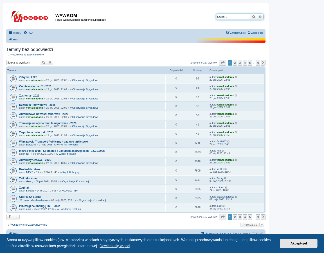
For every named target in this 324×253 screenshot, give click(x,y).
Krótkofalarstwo (29, 169)
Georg (29, 181)
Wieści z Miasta (67, 153)
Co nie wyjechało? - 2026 (35, 86)
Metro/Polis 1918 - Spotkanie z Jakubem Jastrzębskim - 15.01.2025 (62, 150)
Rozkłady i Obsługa (70, 209)
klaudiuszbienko (39, 200)
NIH (28, 153)
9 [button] (258, 62)
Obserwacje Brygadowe (85, 80)
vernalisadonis (34, 80)
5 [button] (250, 62)
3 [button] (240, 62)
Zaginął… (25, 187)
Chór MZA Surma (30, 196)
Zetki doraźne (28, 178)
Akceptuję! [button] (298, 243)
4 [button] (245, 62)
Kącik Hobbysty (71, 172)
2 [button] (235, 62)
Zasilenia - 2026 (29, 95)
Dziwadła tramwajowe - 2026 (37, 104)
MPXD (29, 172)
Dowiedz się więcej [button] (115, 246)
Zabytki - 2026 (28, 77)
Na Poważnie (71, 144)
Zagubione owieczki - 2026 (36, 132)
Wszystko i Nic (69, 190)
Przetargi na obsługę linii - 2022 (39, 206)
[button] (222, 63)
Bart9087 (31, 144)
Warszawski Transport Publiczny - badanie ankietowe (53, 141)
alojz (28, 209)
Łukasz (30, 190)
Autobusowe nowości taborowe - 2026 (43, 114)
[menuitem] (28, 32)
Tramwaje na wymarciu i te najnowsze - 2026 (47, 123)
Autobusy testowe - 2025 (35, 160)
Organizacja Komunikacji (75, 181)
